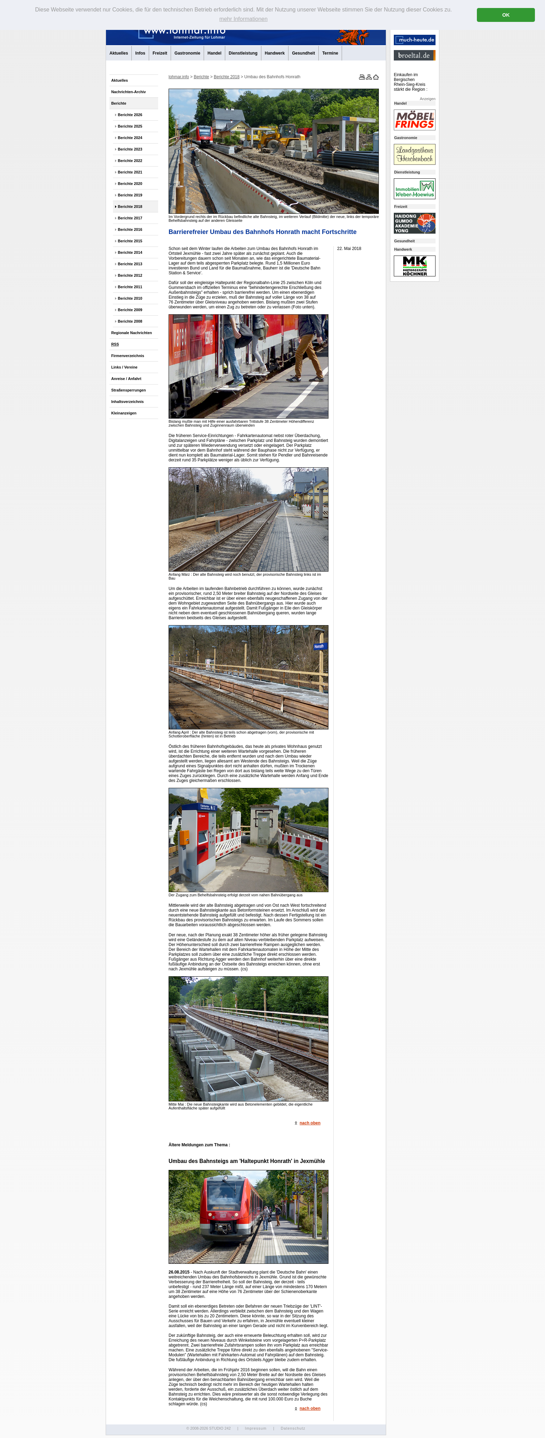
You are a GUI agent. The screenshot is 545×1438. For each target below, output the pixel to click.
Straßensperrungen (128, 390)
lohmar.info (179, 76)
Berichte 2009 (130, 310)
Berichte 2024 (130, 138)
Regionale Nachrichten (131, 333)
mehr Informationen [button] (243, 19)
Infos (140, 53)
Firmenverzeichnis (127, 356)
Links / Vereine (124, 367)
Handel (214, 53)
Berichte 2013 (130, 264)
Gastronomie (187, 53)
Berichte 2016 (130, 229)
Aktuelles (118, 53)
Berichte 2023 (130, 149)
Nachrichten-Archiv (128, 92)
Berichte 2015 (130, 241)
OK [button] (506, 15)
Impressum (255, 1428)
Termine (330, 53)
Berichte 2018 (130, 206)
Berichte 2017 (130, 218)
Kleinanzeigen (124, 413)
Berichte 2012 (130, 275)
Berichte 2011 (130, 287)
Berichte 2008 (130, 321)
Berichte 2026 (130, 115)
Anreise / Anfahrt (126, 379)
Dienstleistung (243, 53)
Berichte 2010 (130, 298)
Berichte (118, 103)
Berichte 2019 (130, 195)
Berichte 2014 (130, 252)
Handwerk (275, 53)
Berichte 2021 (130, 172)
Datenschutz (293, 1428)
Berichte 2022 (130, 161)
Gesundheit (303, 53)
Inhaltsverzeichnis (127, 401)
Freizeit (160, 53)
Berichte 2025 (130, 126)
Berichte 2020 (130, 183)
